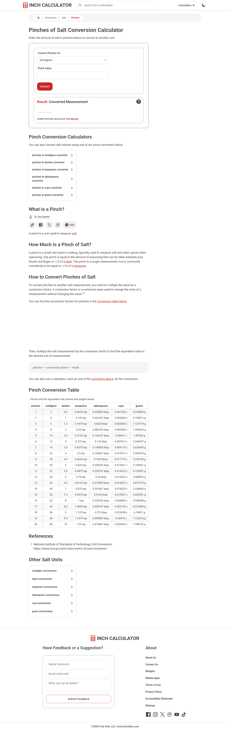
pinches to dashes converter (52, 162)
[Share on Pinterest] (57, 224)
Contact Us (152, 664)
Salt (64, 17)
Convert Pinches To (49, 53)
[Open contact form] (139, 102)
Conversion (51, 17)
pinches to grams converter (52, 194)
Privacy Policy (154, 691)
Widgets (150, 671)
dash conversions (52, 578)
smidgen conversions (52, 570)
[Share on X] (49, 224)
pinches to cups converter (52, 187)
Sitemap (150, 705)
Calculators (187, 5)
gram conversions (52, 611)
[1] (83, 293)
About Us (151, 657)
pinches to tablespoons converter (52, 178)
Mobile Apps (153, 678)
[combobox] (119, 5)
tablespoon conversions (52, 595)
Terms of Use (153, 684)
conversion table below (111, 301)
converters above (102, 379)
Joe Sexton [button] (44, 216)
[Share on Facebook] (40, 224)
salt (74, 233)
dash (69, 261)
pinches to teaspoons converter (52, 169)
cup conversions (52, 603)
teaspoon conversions (52, 586)
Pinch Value (44, 68)
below (74, 119)
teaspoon (80, 266)
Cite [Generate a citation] (69, 225)
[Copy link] (32, 224)
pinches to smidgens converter (52, 155)
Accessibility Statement (159, 698)
